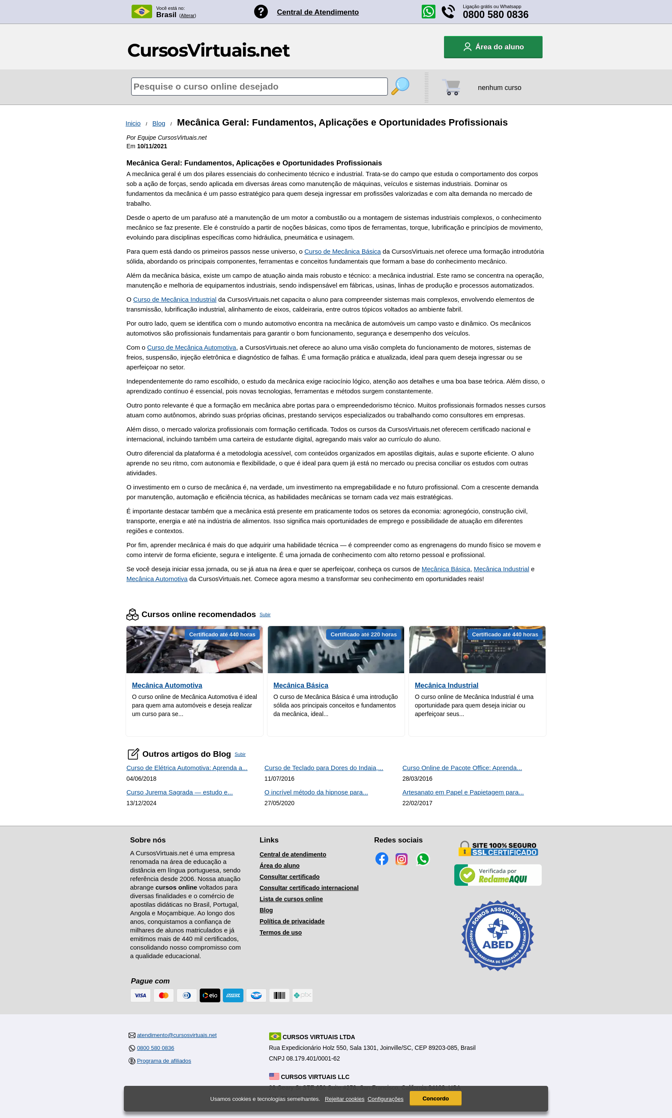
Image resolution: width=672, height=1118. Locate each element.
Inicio (133, 123)
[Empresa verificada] (498, 884)
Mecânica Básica (446, 568)
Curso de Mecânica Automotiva (191, 347)
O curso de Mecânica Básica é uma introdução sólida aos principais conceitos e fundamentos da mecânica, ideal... (335, 705)
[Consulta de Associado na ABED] (498, 974)
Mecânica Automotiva (157, 578)
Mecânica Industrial (501, 568)
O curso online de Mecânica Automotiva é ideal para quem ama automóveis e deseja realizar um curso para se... (194, 705)
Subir (265, 614)
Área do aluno (280, 865)
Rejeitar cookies (345, 1099)
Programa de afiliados (164, 1061)
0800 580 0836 (496, 14)
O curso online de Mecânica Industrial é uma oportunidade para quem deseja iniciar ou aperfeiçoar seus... (474, 705)
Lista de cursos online (291, 899)
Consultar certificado (290, 876)
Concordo (436, 1098)
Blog (159, 123)
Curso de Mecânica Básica (342, 251)
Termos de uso (281, 932)
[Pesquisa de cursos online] (259, 87)
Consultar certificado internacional (309, 887)
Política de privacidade (292, 921)
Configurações (386, 1099)
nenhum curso (499, 87)
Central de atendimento (293, 854)
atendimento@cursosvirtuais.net (177, 1035)
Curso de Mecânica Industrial (174, 299)
